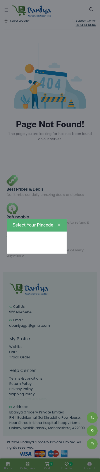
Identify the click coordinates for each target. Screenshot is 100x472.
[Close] (59, 225)
